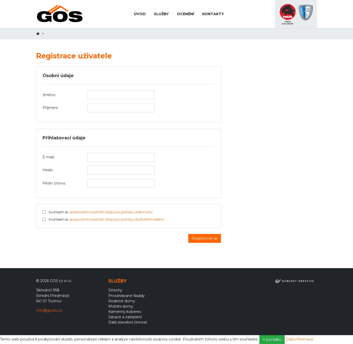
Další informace (299, 339)
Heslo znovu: (54, 183)
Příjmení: (50, 107)
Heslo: (48, 170)
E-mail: (48, 157)
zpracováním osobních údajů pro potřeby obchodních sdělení (116, 219)
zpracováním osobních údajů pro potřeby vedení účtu (110, 212)
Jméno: (49, 95)
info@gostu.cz (49, 310)
